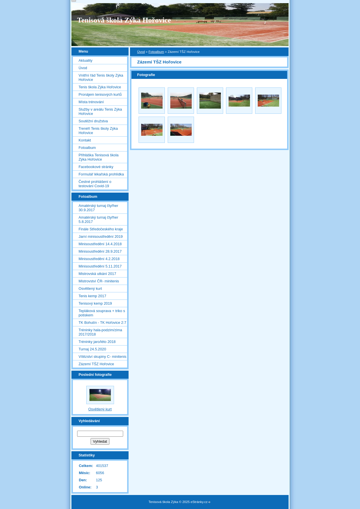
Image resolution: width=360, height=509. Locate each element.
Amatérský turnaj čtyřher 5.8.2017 (98, 219)
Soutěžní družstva (93, 121)
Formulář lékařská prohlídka (101, 174)
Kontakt (85, 140)
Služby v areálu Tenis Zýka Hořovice (100, 111)
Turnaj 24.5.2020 (92, 349)
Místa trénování (91, 102)
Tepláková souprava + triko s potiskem (102, 313)
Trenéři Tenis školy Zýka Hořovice (98, 130)
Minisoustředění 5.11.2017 (100, 266)
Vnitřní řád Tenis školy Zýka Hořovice (101, 77)
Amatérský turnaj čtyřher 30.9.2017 (98, 207)
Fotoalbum (156, 51)
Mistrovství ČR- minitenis (99, 281)
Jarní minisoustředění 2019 (101, 236)
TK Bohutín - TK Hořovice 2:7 (102, 322)
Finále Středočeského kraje (101, 229)
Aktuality (85, 60)
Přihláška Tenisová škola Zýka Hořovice (99, 157)
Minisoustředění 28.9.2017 (100, 251)
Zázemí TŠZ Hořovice (96, 364)
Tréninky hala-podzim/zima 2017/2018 (100, 332)
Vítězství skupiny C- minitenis (102, 356)
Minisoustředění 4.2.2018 (99, 259)
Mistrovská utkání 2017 (97, 274)
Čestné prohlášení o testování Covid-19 (95, 183)
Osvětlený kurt (90, 288)
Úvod (141, 51)
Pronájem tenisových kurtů (100, 94)
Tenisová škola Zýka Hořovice (124, 20)
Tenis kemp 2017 (92, 296)
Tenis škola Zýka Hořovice (100, 87)
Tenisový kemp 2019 (95, 303)
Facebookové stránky (96, 167)
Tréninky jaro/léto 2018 (97, 342)
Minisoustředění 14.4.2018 (100, 244)
